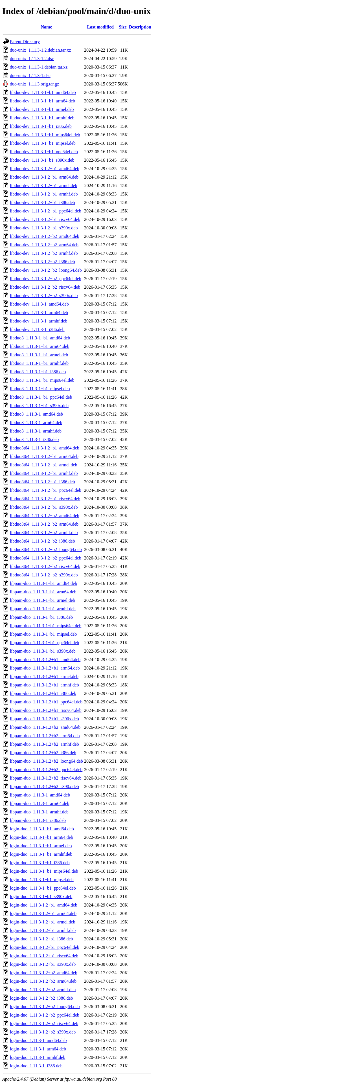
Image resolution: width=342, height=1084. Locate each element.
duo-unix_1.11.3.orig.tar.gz (34, 84)
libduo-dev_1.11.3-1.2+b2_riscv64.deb (45, 287)
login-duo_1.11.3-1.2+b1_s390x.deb (43, 964)
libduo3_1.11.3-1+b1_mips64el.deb (42, 380)
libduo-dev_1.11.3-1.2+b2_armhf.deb (44, 253)
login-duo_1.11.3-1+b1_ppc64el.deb (43, 888)
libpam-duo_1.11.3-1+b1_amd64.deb (43, 583)
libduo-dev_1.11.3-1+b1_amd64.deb (43, 92)
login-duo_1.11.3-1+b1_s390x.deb (41, 896)
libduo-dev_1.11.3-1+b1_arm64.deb (42, 100)
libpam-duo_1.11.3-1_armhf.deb (39, 811)
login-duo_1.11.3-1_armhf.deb (37, 1057)
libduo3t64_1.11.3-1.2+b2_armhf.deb (44, 532)
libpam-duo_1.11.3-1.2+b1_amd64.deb (45, 659)
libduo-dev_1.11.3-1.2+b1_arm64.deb (44, 177)
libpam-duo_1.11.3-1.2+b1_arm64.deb (45, 668)
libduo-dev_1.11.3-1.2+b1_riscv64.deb (45, 219)
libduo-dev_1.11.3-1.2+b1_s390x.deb (44, 227)
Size (123, 27)
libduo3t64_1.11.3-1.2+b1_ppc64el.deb (45, 490)
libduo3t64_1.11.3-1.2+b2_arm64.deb (44, 524)
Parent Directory (25, 41)
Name (46, 27)
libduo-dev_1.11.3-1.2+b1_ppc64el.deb (45, 211)
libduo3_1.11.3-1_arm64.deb (36, 422)
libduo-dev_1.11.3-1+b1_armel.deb (42, 109)
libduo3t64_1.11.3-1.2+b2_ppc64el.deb (45, 558)
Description (140, 27)
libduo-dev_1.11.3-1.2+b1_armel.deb (43, 185)
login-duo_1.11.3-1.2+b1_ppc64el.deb (44, 947)
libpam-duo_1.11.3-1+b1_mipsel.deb (43, 634)
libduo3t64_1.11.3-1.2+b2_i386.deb (42, 541)
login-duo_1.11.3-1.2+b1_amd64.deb (43, 905)
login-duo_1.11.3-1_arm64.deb (38, 1048)
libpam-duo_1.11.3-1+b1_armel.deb (42, 600)
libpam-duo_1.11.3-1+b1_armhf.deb (43, 608)
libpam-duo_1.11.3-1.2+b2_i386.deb (43, 752)
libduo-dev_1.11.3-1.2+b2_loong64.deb (46, 270)
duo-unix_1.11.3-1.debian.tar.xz (38, 67)
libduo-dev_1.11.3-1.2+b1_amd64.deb (44, 168)
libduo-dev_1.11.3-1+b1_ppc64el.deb (44, 151)
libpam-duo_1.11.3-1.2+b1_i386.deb (43, 693)
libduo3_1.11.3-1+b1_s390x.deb (39, 405)
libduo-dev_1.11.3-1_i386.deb (37, 329)
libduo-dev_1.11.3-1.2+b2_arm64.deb (44, 244)
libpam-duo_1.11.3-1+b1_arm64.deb (43, 591)
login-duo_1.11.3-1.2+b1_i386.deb (41, 938)
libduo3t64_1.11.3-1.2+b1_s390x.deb (44, 507)
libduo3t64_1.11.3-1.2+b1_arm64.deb (44, 456)
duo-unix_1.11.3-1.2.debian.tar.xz (40, 50)
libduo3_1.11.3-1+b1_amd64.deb (40, 337)
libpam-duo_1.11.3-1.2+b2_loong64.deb (46, 761)
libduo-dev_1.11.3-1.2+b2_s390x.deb (44, 295)
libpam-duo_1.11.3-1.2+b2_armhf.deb (44, 744)
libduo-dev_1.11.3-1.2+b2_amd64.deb (44, 236)
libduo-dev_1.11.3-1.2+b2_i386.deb (42, 261)
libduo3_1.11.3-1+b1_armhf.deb (39, 363)
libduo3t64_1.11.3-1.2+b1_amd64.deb (44, 448)
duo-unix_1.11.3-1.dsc (30, 75)
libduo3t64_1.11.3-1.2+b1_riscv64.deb (45, 498)
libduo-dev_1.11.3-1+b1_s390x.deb (42, 160)
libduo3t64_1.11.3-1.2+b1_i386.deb (42, 481)
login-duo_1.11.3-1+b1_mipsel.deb (42, 879)
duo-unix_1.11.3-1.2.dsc (32, 58)
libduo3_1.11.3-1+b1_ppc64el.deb (41, 397)
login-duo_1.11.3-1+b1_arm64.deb (41, 837)
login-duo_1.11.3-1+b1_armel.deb (41, 845)
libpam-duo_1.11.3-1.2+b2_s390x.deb (44, 786)
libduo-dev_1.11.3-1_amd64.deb (39, 304)
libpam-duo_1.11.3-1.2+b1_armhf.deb (44, 685)
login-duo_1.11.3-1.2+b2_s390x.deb (43, 1032)
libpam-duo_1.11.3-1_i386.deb (38, 820)
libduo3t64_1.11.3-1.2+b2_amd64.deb (44, 515)
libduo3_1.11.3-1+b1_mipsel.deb (40, 388)
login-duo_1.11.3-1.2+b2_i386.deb (41, 998)
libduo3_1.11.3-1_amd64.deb (36, 414)
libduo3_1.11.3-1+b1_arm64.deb (39, 346)
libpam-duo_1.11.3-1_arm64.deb (39, 803)
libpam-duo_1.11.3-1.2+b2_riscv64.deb (46, 778)
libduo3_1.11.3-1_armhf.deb (36, 431)
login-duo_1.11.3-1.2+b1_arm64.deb (43, 913)
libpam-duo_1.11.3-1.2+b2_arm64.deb (45, 735)
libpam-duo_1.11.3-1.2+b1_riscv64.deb (46, 710)
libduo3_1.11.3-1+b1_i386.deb (38, 371)
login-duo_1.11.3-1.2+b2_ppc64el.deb (44, 1015)
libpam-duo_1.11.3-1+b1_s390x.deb (43, 651)
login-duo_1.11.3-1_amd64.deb (38, 1040)
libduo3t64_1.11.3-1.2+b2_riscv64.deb (45, 566)
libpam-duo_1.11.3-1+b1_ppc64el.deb (44, 642)
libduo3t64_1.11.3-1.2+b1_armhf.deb (44, 473)
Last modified (100, 27)
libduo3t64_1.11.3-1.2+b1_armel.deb (43, 464)
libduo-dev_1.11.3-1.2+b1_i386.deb (42, 202)
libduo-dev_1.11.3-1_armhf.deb (38, 321)
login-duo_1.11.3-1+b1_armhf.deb (41, 854)
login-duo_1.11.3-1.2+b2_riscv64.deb (44, 1023)
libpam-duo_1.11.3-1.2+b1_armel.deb (44, 676)
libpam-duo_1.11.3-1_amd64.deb (40, 795)
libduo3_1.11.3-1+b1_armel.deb (39, 354)
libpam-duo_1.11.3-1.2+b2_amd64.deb (45, 727)
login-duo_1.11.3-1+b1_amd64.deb (42, 828)
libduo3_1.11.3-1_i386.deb (34, 439)
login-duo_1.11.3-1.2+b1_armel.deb (42, 922)
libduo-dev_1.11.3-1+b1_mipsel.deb (43, 143)
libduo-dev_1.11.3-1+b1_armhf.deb (42, 117)
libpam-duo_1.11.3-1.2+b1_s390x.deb (44, 718)
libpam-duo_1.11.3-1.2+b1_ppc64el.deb (46, 701)
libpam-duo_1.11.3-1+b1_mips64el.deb (45, 625)
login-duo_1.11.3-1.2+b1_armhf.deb (43, 930)
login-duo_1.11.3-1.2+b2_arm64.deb (43, 981)
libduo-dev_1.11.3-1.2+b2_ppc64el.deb (45, 278)
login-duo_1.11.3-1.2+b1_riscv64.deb (44, 955)
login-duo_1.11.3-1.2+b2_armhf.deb (43, 989)
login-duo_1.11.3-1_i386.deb (36, 1065)
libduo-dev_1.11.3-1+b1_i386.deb (41, 126)
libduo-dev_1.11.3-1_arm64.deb (39, 312)
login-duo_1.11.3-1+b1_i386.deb (40, 862)
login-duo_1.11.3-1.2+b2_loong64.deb (45, 1006)
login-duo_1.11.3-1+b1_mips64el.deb (44, 871)
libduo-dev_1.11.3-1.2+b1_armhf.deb (44, 194)
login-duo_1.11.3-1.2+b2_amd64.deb (43, 972)
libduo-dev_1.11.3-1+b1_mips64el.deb (45, 134)
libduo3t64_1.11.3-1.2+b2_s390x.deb (44, 574)
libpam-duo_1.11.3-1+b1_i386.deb (41, 617)
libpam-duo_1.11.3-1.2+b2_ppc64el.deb (46, 769)
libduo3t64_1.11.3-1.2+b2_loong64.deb (46, 549)
